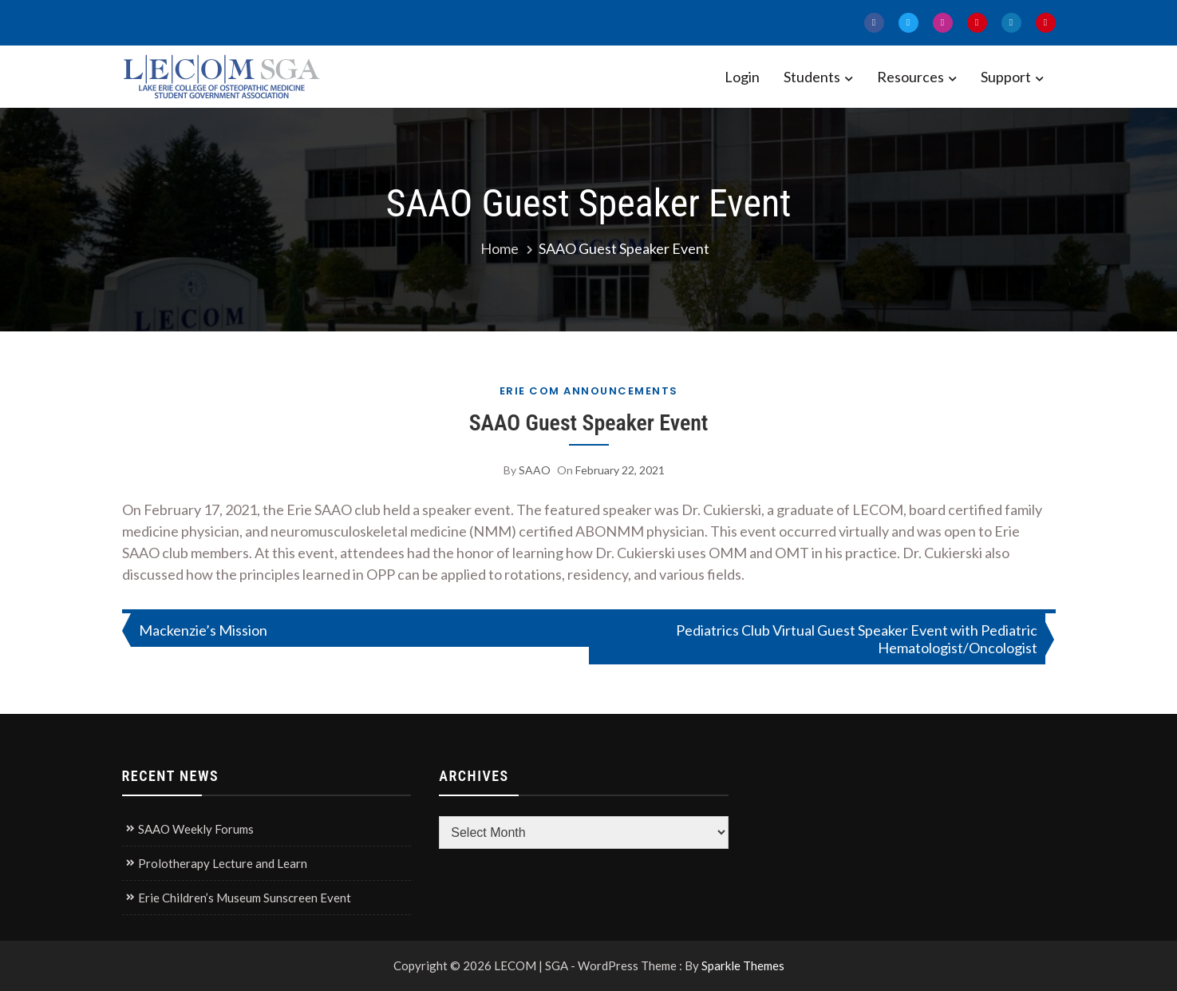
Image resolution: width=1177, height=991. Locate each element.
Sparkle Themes (742, 965)
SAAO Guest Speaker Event (588, 423)
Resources (910, 76)
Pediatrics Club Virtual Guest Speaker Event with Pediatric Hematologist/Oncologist (856, 638)
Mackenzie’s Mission (203, 630)
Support (1006, 76)
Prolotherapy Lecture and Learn (222, 863)
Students (812, 76)
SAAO (535, 470)
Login (742, 76)
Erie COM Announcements (589, 390)
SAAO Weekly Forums (196, 829)
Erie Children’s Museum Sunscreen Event (244, 897)
